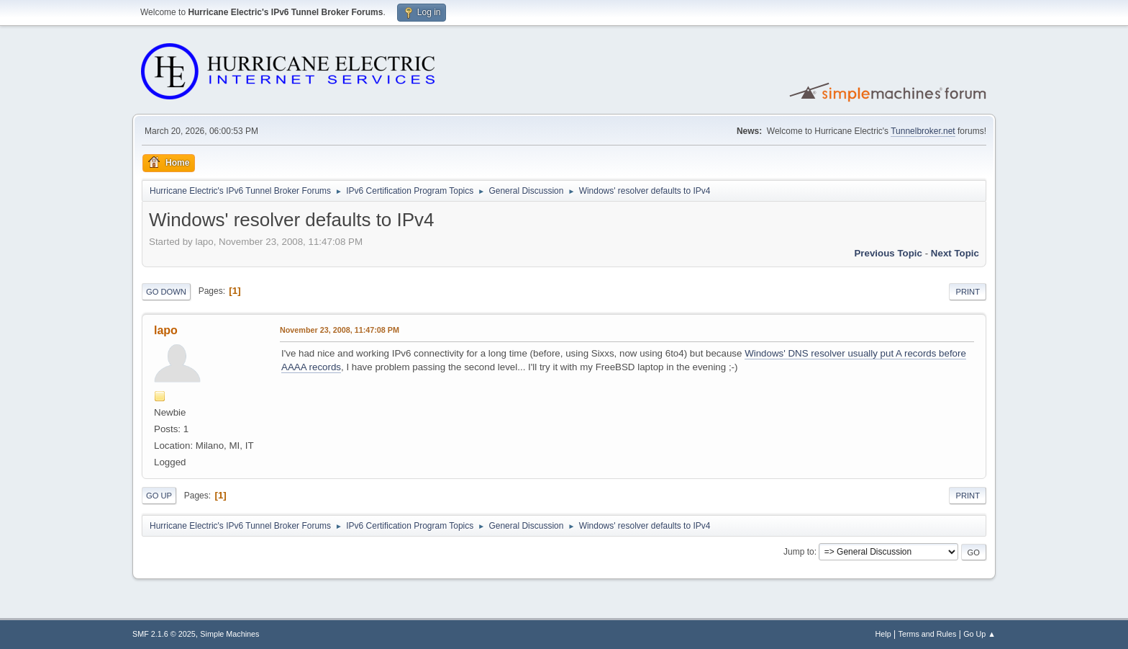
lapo (166, 330)
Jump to (798, 552)
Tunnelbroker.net (923, 131)
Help (883, 634)
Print (967, 291)
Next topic (955, 253)
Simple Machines (229, 634)
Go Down (166, 291)
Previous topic (888, 253)
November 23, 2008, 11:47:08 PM (339, 330)
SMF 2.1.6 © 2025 (164, 634)
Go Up (159, 495)
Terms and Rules (928, 634)
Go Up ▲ (979, 634)
